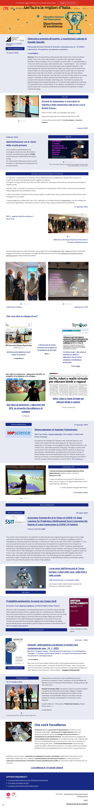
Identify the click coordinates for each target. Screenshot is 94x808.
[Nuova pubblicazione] (15, 48)
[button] (92, 8)
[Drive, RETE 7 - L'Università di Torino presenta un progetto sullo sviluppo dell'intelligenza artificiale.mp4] (47, 332)
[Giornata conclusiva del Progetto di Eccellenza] (47, 173)
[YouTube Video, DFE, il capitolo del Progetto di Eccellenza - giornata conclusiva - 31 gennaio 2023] (22, 232)
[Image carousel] (22, 108)
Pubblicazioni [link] (67, 8)
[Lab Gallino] (26, 592)
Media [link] (76, 8)
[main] (15, 44)
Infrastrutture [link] (53, 8)
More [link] (85, 8)
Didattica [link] (41, 8)
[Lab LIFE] (64, 96)
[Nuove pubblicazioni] (47, 504)
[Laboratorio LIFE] (68, 466)
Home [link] (33, 8)
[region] (47, 3)
